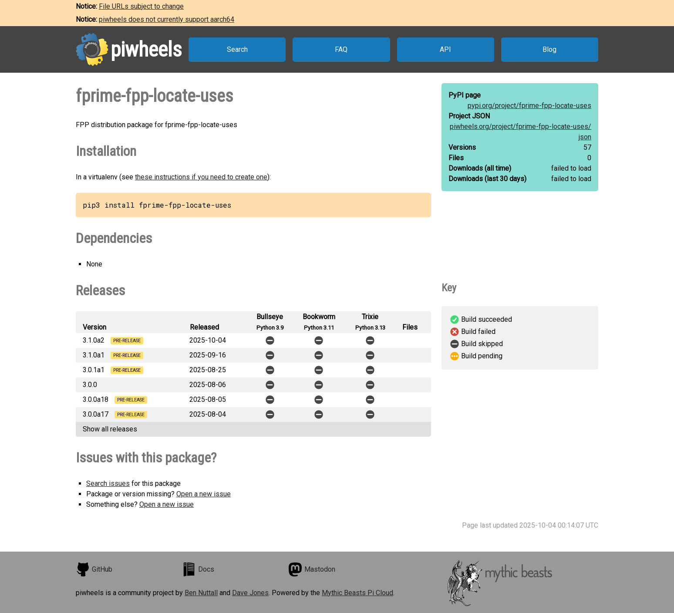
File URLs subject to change (141, 6)
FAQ (341, 49)
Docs (198, 569)
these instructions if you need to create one (201, 177)
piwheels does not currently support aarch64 (166, 19)
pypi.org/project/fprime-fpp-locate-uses (529, 105)
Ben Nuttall (201, 593)
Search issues (108, 483)
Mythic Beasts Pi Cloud (357, 593)
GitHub (94, 569)
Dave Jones (250, 593)
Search (237, 49)
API (445, 49)
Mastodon (311, 569)
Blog (549, 49)
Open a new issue (203, 494)
